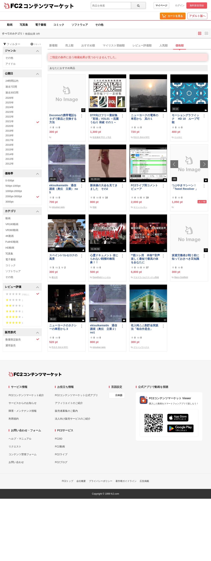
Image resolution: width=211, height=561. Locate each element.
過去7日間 (11, 86)
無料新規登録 (197, 5)
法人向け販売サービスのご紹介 (72, 418)
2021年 (22, 122)
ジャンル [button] (22, 51)
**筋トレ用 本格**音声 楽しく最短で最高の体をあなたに (145, 259)
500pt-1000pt (13, 185)
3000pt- (9, 201)
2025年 (9, 102)
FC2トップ (67, 481)
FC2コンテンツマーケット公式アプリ (76, 395)
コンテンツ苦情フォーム (23, 454)
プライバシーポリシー (100, 481)
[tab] (129, 46)
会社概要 (81, 481)
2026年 (9, 97)
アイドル (10, 63)
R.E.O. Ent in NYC (141, 137)
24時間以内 (11, 80)
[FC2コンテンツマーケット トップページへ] (35, 374)
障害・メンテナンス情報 (23, 410)
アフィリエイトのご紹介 (69, 403)
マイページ (161, 5)
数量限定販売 (22, 339)
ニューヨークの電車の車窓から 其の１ (144, 117)
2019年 (9, 130)
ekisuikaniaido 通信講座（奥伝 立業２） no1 (103, 329)
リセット (35, 44)
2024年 (9, 107)
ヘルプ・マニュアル (20, 438)
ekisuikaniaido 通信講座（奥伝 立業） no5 (63, 189)
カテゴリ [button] (22, 211)
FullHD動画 (11, 241)
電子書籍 (40, 24)
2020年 (9, 126)
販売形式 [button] (22, 332)
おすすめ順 (88, 45)
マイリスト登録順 (114, 45)
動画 (10, 24)
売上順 (69, 45)
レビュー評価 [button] (22, 287)
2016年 (9, 144)
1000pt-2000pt (13, 191)
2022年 (9, 116)
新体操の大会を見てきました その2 (103, 187)
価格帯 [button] (22, 174)
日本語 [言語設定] (118, 395)
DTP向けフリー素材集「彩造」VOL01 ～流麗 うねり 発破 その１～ (104, 119)
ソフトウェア (80, 24)
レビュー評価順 (142, 45)
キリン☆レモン (140, 207)
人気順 (163, 45)
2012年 (9, 163)
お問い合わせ (16, 462)
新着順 (53, 45)
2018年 (9, 135)
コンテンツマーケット (48, 6)
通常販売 (10, 345)
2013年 (9, 158)
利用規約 (14, 418)
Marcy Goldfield (181, 277)
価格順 (179, 45)
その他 (99, 24)
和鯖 (95, 207)
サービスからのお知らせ (23, 403)
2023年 (9, 111)
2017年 (9, 140)
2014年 (9, 154)
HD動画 (9, 247)
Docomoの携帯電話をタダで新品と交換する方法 (63, 119)
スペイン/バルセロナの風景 (63, 257)
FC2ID (58, 438)
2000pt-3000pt (22, 196)
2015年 (9, 149)
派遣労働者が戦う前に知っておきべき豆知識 (185, 257)
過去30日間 (11, 92)
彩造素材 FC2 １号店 (102, 137)
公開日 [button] (22, 74)
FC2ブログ (61, 462)
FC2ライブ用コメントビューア (144, 187)
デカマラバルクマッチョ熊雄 (146, 277)
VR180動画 (11, 224)
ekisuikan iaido (58, 207)
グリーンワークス (141, 347)
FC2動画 (60, 446)
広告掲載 (144, 481)
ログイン (179, 5)
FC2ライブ (61, 454)
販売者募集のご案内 (66, 410)
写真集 (24, 24)
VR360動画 (11, 230)
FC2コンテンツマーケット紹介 (26, 395)
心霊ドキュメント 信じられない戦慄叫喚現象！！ (104, 259)
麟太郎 (55, 277)
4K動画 (9, 235)
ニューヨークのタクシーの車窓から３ (63, 327)
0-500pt (9, 180)
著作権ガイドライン (126, 481)
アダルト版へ (197, 15)
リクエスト (15, 446)
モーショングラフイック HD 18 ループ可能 (185, 119)
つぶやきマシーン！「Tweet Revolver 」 (185, 187)
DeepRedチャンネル (102, 277)
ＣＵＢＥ (178, 137)
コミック (58, 24)
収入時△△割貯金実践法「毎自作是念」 (144, 327)
